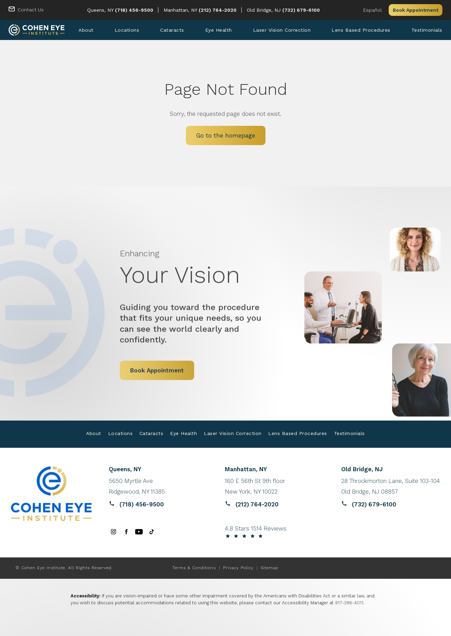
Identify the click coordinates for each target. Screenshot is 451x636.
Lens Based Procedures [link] (361, 30)
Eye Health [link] (218, 30)
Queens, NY (101, 10)
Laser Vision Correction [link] (282, 30)
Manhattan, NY (181, 10)
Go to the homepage (225, 135)
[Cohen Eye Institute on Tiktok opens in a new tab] (151, 531)
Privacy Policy (238, 567)
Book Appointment (415, 10)
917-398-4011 (349, 603)
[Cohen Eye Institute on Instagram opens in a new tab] (113, 531)
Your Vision (197, 249)
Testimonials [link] (426, 30)
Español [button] (372, 10)
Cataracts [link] (172, 30)
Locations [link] (127, 30)
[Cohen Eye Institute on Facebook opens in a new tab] (126, 531)
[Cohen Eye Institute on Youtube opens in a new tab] (139, 531)
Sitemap (269, 567)
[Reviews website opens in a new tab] (158, 486)
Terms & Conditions (194, 567)
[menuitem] (86, 30)
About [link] (86, 30)
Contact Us (31, 9)
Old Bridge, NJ (264, 10)
